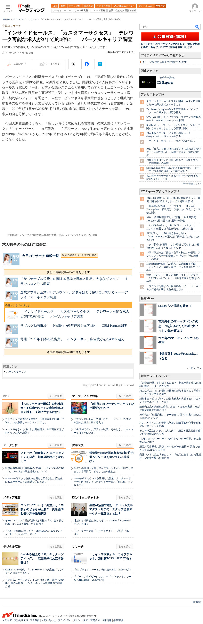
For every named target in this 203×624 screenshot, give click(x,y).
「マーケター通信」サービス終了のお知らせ (171, 141)
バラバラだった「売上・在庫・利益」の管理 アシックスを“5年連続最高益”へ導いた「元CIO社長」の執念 (173, 255)
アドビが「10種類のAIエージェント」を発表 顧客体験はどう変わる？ (42, 457)
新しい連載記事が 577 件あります (68, 272)
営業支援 (77, 445)
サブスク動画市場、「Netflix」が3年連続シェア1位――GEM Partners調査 (73, 325)
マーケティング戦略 (85, 396)
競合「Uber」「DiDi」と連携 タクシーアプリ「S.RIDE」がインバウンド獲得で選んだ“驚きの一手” (173, 278)
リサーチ (77, 546)
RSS (86, 620)
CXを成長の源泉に (166, 77)
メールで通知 (52, 64)
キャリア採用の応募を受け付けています (164, 62)
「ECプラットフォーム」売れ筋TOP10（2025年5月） (103, 569)
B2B (6, 396)
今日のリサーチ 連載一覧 (40, 256)
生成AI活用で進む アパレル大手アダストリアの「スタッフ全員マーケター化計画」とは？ (111, 509)
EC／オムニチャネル (85, 497)
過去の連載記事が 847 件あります (68, 352)
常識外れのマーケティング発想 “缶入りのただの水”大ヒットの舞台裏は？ (178, 326)
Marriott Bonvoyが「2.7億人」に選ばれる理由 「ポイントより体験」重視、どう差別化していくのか (173, 267)
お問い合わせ (48, 620)
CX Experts (165, 82)
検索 (197, 27)
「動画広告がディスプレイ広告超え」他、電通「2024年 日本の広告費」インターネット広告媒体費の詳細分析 (34, 583)
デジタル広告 (12, 546)
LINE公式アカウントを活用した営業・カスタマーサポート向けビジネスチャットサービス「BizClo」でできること (103, 481)
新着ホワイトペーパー (155, 376)
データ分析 (10, 445)
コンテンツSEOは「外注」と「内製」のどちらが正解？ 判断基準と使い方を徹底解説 (42, 509)
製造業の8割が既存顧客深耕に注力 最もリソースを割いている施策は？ (113, 457)
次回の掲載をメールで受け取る (79, 255)
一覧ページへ (195, 368)
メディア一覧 (9, 620)
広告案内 (35, 620)
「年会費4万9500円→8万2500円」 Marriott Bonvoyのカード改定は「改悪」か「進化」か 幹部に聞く (173, 209)
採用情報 (107, 620)
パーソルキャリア (16, 371)
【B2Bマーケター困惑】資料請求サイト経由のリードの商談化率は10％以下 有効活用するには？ (42, 408)
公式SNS (23, 620)
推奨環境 (118, 620)
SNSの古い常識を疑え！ (175, 306)
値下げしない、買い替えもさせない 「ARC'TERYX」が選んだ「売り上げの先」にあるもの (172, 236)
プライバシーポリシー (70, 620)
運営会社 (95, 620)
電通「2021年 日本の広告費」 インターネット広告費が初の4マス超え (72, 339)
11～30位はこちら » (192, 183)
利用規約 (197, 602)
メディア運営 (12, 497)
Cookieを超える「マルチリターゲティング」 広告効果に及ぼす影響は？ (42, 558)
